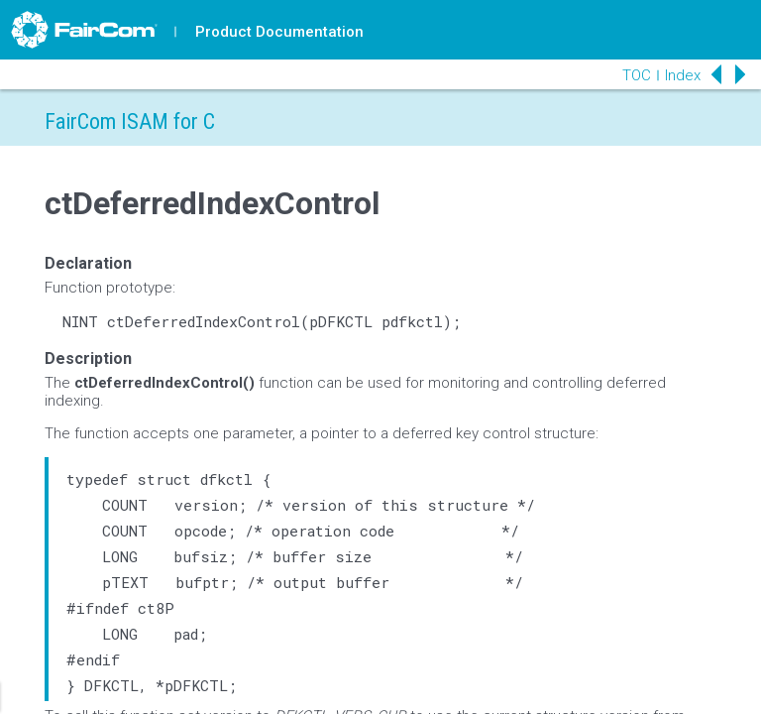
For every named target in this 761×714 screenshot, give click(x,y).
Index (683, 75)
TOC (636, 75)
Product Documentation (279, 32)
